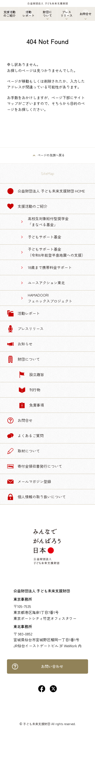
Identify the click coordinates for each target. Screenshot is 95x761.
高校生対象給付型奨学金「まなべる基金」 (48, 221)
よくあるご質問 (25, 435)
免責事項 (31, 405)
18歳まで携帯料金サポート (50, 267)
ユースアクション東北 (46, 282)
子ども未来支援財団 (36, 724)
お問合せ (19, 420)
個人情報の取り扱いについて (36, 496)
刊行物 (29, 389)
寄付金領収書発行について (34, 466)
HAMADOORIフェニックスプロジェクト (50, 298)
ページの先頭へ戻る (51, 155)
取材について (23, 451)
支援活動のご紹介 (27, 206)
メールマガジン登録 (29, 481)
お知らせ (19, 344)
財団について (23, 359)
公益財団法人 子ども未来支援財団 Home (46, 191)
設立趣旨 (31, 374)
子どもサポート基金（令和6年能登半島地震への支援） (56, 252)
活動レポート (23, 313)
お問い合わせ (37, 666)
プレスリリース (25, 328)
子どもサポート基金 (44, 237)
